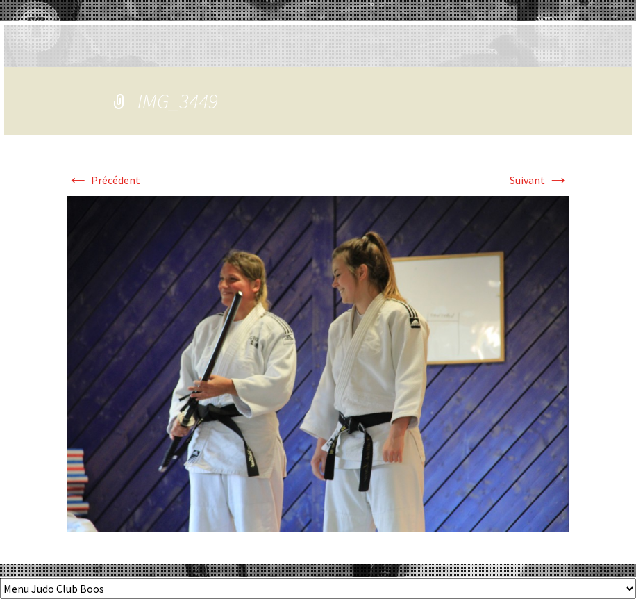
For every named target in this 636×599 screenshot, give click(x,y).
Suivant (539, 180)
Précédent (103, 180)
